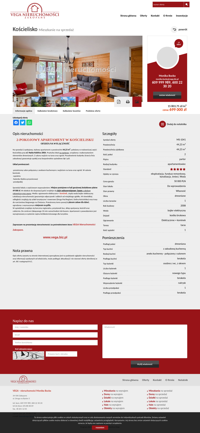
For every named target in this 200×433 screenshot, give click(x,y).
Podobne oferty (93, 110)
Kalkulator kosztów (72, 110)
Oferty (143, 15)
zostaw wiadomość (167, 95)
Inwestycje (182, 15)
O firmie (167, 15)
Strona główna (128, 15)
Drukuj (127, 102)
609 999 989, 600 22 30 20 (167, 84)
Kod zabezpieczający (23, 349)
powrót (183, 29)
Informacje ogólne (23, 110)
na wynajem (116, 390)
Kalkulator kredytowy (48, 110)
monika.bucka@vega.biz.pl (167, 79)
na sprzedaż (160, 390)
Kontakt (155, 15)
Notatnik (183, 380)
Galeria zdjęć (137, 102)
